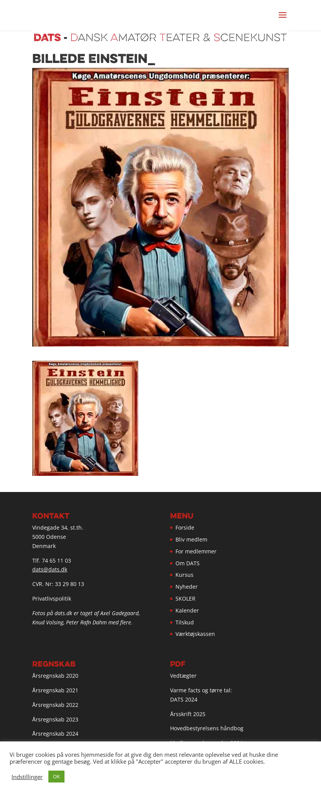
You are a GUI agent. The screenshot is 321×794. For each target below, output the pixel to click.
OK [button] (56, 776)
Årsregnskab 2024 (55, 733)
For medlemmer (196, 551)
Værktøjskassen (195, 633)
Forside (184, 527)
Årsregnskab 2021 (55, 690)
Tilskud (184, 622)
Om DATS (187, 563)
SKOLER (185, 598)
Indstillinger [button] (27, 776)
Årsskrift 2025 (187, 714)
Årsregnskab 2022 (55, 704)
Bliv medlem (191, 539)
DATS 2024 (183, 699)
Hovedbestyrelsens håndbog (206, 728)
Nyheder (186, 586)
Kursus (184, 574)
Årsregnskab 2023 (55, 719)
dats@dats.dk (49, 569)
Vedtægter (183, 675)
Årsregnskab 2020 (55, 675)
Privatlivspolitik (51, 598)
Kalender (187, 610)
